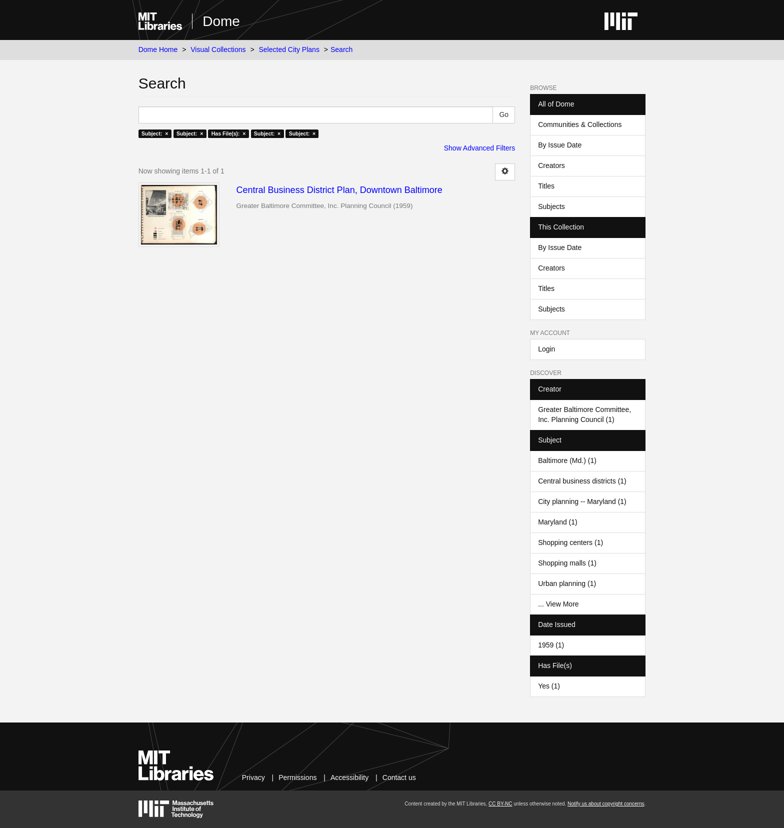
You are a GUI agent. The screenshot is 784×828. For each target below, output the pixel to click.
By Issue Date (560, 145)
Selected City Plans (289, 50)
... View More (558, 604)
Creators (551, 166)
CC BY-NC (500, 803)
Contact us (399, 778)
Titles (546, 186)
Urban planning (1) (567, 584)
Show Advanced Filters (479, 148)
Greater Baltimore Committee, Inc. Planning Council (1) (584, 415)
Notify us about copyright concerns (606, 803)
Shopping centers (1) (570, 542)
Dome (221, 21)
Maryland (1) (558, 522)
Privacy (253, 778)
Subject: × (155, 133)
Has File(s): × (229, 133)
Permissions (297, 778)
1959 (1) (551, 645)
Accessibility (349, 778)
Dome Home (158, 50)
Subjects (551, 206)
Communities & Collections (580, 124)
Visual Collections (218, 50)
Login (546, 349)
